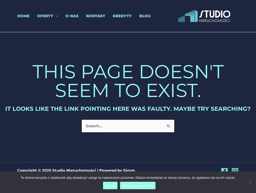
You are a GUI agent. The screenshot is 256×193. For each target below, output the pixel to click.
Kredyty (122, 16)
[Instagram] (235, 171)
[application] (55, 16)
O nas (72, 16)
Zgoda (110, 186)
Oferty (47, 16)
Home (23, 16)
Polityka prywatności (137, 186)
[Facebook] (224, 171)
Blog (145, 16)
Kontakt (95, 16)
